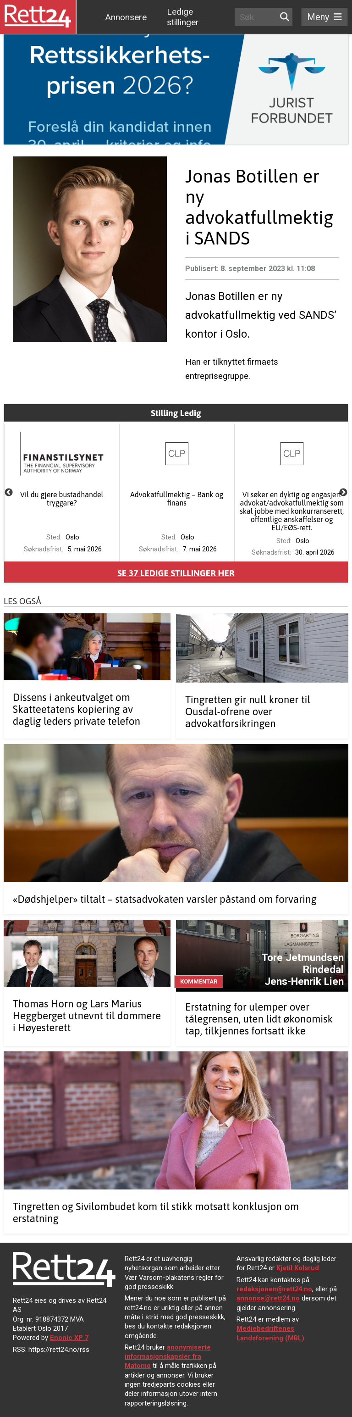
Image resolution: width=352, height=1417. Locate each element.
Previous (8, 492)
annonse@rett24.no (268, 1298)
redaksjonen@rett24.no (274, 1289)
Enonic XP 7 (69, 1338)
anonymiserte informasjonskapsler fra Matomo (168, 1356)
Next (343, 492)
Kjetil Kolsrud (297, 1268)
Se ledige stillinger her (176, 573)
